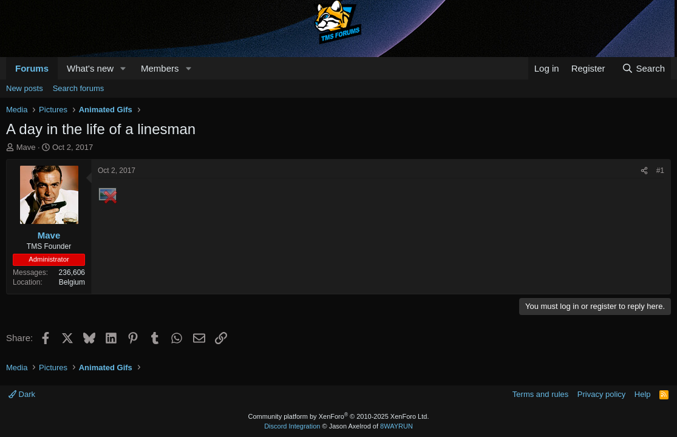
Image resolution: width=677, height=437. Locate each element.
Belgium (72, 282)
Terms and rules (540, 394)
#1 (660, 170)
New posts (24, 88)
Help (642, 394)
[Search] (643, 68)
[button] (123, 68)
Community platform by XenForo (338, 416)
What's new (90, 68)
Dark (22, 394)
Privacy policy (601, 394)
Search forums (78, 88)
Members (160, 68)
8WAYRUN (396, 426)
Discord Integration (292, 426)
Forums (32, 68)
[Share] (644, 171)
